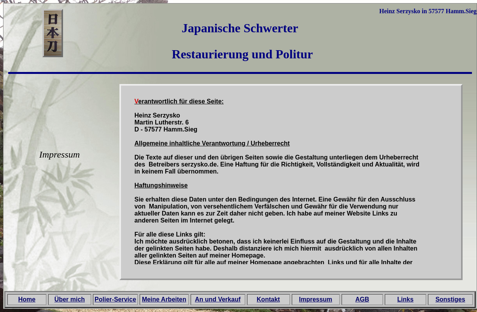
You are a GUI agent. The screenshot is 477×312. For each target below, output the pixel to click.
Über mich (69, 299)
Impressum (315, 299)
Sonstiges (450, 299)
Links (405, 299)
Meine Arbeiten (164, 299)
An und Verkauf (217, 299)
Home (26, 299)
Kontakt (268, 299)
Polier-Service (115, 299)
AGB (362, 299)
